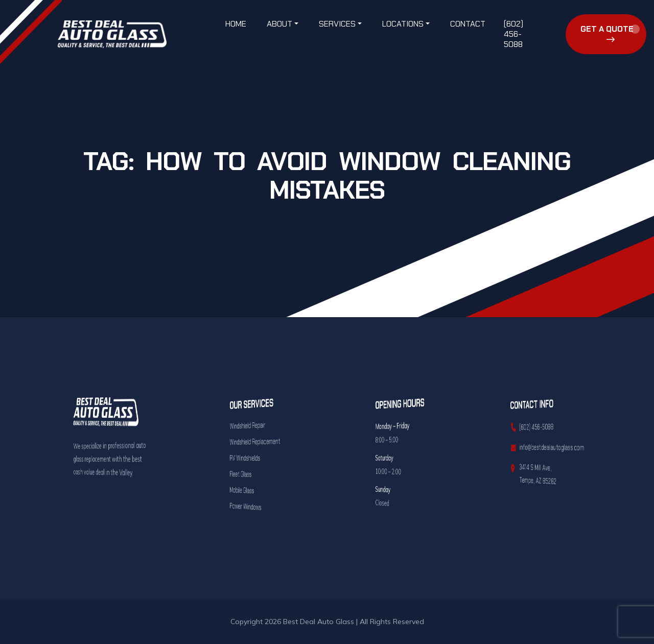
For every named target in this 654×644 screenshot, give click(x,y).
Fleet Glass (250, 474)
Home (235, 23)
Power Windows (252, 506)
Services (337, 23)
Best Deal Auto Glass (318, 621)
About (279, 23)
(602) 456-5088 (513, 34)
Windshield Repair (253, 425)
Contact (467, 23)
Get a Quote (607, 33)
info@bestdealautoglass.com (547, 447)
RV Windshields (252, 457)
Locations (403, 23)
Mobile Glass (251, 490)
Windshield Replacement (255, 441)
